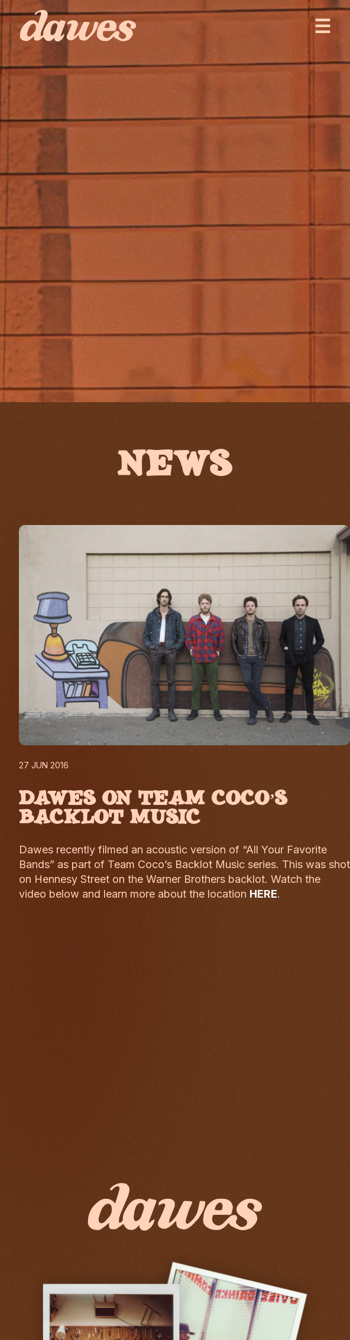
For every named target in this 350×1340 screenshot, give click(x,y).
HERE (263, 894)
